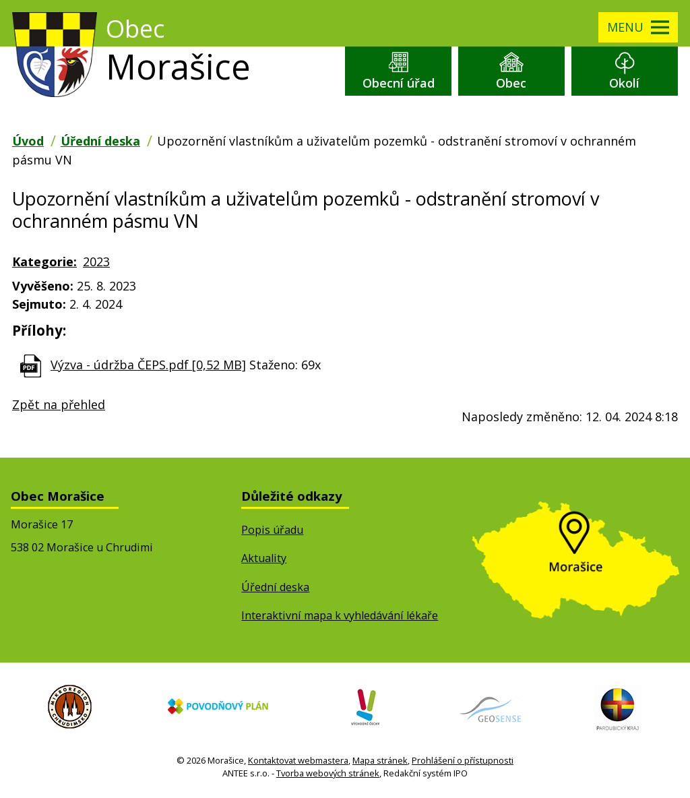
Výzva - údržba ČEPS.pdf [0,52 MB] (148, 365)
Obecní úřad (399, 83)
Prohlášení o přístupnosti (462, 760)
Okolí (624, 83)
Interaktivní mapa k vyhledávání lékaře (339, 615)
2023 (96, 261)
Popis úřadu (272, 529)
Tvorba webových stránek (327, 773)
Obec (511, 83)
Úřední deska (100, 141)
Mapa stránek (380, 760)
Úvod (28, 141)
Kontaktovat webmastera (298, 760)
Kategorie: (44, 261)
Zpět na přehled (58, 404)
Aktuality (263, 558)
